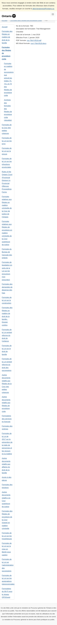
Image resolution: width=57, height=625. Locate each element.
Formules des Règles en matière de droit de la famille (7, 37)
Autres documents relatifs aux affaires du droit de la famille (6, 465)
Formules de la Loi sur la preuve (6, 151)
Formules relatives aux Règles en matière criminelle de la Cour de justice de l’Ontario (7, 206)
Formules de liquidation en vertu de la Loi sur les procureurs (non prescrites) (7, 271)
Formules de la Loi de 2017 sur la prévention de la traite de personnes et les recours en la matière (7, 443)
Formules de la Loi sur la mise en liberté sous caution (6, 549)
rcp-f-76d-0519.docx (38, 43)
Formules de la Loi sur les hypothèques (7, 536)
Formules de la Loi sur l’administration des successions (8, 565)
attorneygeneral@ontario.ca (43, 9)
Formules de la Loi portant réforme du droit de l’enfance (7, 335)
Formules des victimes (7, 427)
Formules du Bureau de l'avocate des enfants (7, 253)
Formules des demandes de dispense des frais (7, 288)
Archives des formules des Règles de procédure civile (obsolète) (8, 110)
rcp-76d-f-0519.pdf (34, 40)
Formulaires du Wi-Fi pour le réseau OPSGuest (7, 593)
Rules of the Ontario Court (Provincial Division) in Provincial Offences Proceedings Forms (7, 182)
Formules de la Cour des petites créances (6, 129)
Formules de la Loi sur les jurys (7, 141)
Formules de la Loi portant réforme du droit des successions (7, 364)
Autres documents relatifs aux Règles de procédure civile (6, 404)
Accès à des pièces (6, 478)
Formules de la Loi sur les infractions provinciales (7, 162)
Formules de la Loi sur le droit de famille (6, 350)
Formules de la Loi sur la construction (6, 300)
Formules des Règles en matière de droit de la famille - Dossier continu (7, 316)
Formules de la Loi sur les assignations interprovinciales (8, 579)
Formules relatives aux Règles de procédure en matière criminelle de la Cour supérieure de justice (7, 233)
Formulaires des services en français (6, 419)
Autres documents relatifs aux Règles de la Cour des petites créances (6, 383)
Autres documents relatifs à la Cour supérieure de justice (6, 499)
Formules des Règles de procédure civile (6, 53)
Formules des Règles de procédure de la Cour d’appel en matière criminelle (7, 520)
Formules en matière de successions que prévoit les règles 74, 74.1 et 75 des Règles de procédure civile (9, 79)
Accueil (4, 27)
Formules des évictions (7, 486)
